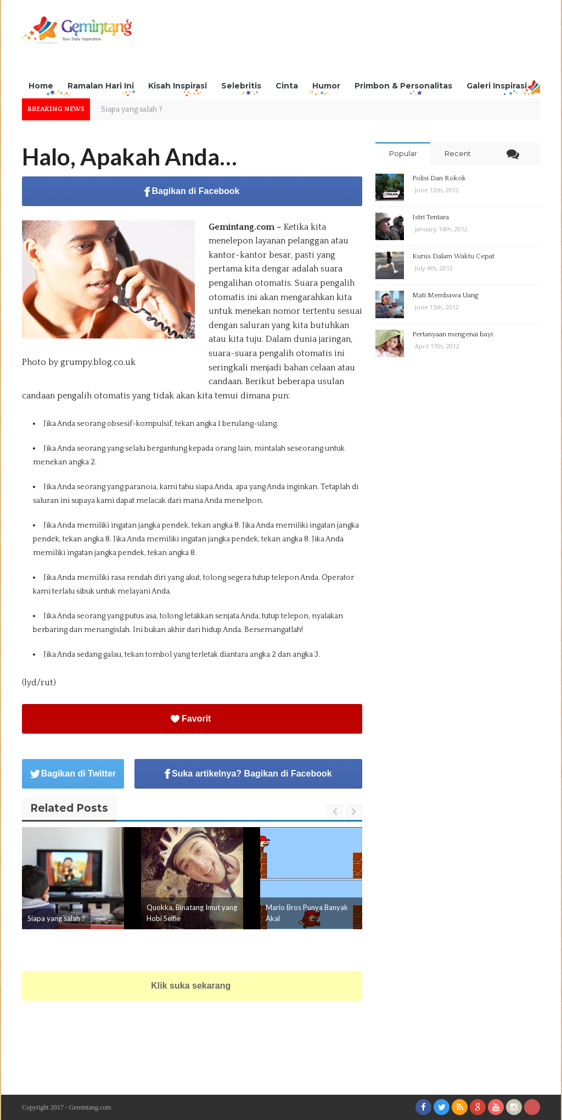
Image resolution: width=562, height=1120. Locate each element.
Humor (326, 86)
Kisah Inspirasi (177, 86)
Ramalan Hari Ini (101, 86)
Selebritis (241, 86)
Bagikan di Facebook (191, 191)
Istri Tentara (430, 217)
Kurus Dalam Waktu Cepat (453, 256)
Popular (403, 153)
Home (41, 86)
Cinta (287, 86)
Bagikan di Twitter (73, 773)
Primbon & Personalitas (403, 86)
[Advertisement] (340, 41)
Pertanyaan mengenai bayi (452, 334)
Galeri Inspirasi (497, 86)
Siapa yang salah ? (56, 918)
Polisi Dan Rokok (439, 178)
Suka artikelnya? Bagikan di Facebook (248, 774)
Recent (458, 153)
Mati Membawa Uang (445, 295)
